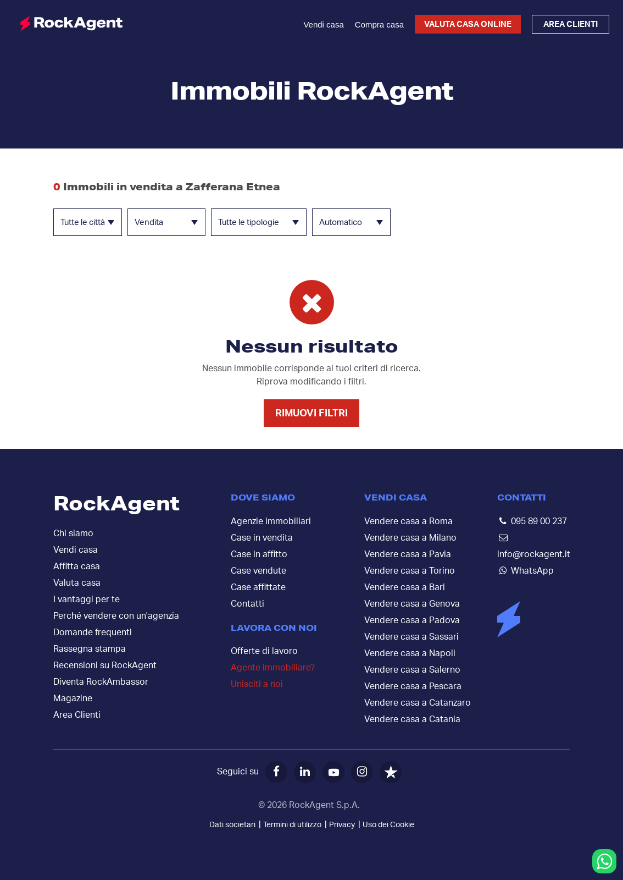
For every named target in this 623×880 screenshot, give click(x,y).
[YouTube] (333, 772)
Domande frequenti (92, 632)
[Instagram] (362, 772)
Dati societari (232, 825)
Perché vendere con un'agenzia (116, 616)
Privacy (342, 825)
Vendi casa (323, 24)
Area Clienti (77, 715)
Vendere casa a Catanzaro (417, 702)
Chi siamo (73, 533)
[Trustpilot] (391, 772)
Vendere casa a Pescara (412, 686)
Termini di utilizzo (292, 825)
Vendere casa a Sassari (411, 636)
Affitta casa (76, 566)
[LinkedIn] (305, 772)
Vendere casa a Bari (404, 587)
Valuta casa (77, 583)
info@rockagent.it (533, 554)
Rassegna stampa (89, 649)
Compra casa (379, 24)
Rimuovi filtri (311, 414)
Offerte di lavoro (264, 651)
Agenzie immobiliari (271, 521)
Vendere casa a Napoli (409, 653)
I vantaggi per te (86, 599)
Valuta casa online (467, 24)
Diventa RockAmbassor (100, 682)
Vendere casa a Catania (412, 719)
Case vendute (258, 570)
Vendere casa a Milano (410, 538)
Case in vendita (262, 538)
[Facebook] (276, 772)
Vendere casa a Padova (412, 620)
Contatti (247, 604)
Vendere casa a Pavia (407, 554)
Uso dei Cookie (388, 825)
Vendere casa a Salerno (412, 670)
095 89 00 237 (539, 521)
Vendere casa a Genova (412, 604)
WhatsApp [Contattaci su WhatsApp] (532, 570)
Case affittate (258, 587)
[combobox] (87, 222)
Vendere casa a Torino (409, 570)
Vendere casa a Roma (408, 521)
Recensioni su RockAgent (105, 665)
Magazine (72, 698)
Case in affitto (259, 554)
